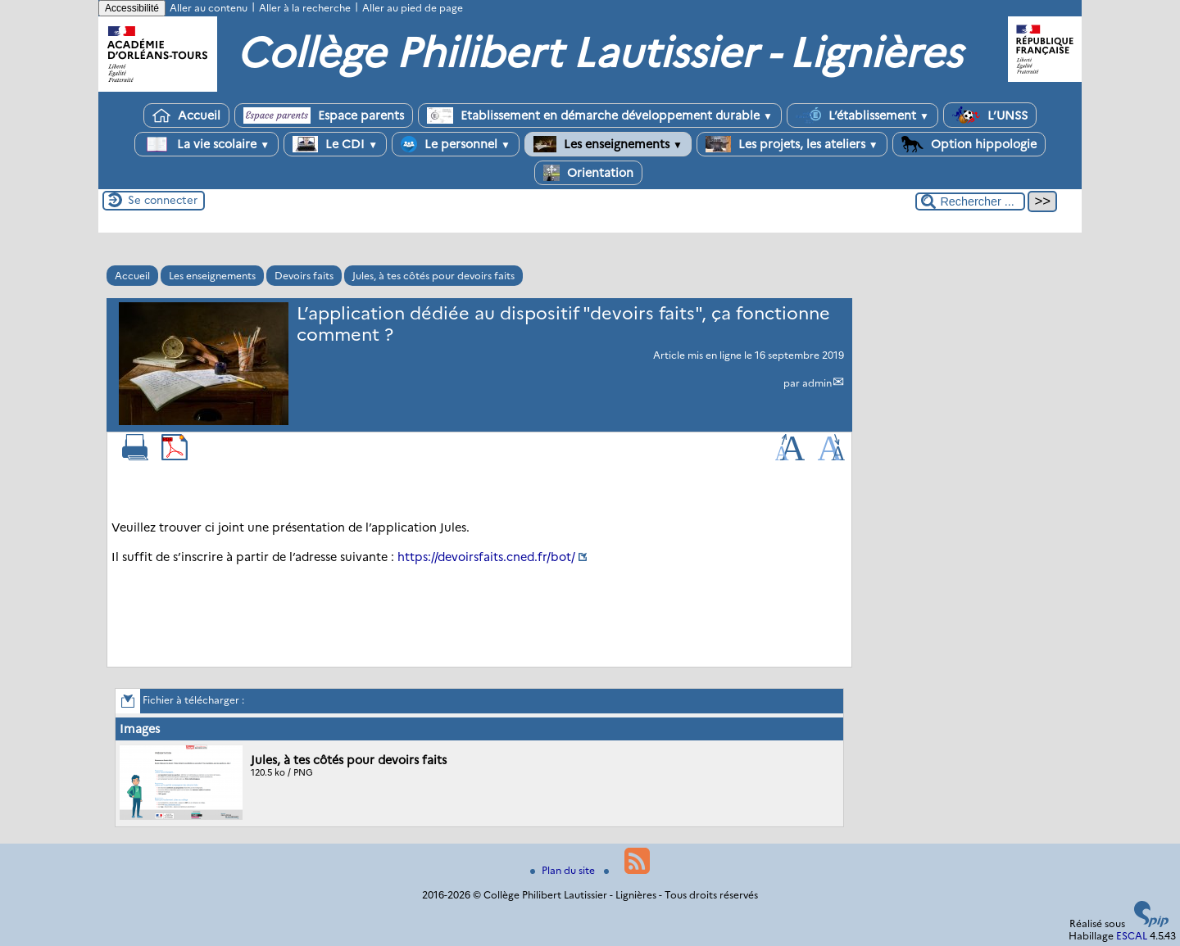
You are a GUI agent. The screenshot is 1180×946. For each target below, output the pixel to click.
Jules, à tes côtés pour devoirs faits (433, 275)
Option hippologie (969, 144)
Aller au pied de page (412, 8)
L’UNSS (990, 115)
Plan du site (563, 870)
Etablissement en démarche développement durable (600, 115)
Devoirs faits (304, 275)
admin (817, 383)
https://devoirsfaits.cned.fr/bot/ (486, 557)
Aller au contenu (208, 8)
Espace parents (323, 115)
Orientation (588, 173)
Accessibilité (132, 8)
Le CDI (335, 144)
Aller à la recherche (305, 8)
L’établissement (862, 115)
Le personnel (456, 144)
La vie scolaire (206, 144)
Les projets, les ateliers (792, 144)
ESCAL (1131, 936)
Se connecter (162, 199)
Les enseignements (608, 144)
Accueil (186, 115)
